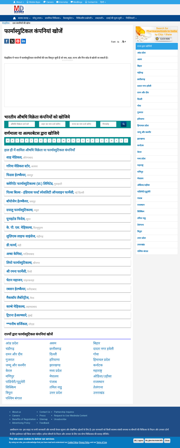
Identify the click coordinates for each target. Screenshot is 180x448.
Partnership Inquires (64, 412)
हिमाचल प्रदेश (143, 125)
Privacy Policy (84, 442)
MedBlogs (76, 2)
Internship (62, 2)
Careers (48, 2)
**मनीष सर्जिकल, (20, 324)
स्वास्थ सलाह (24, 18)
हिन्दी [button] (103, 2)
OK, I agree (138, 441)
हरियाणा (140, 119)
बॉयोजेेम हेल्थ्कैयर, (21, 201)
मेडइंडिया (6, 23)
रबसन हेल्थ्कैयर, (21, 289)
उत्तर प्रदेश (141, 238)
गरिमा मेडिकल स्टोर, (22, 166)
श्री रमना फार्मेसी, (19, 271)
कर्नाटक (140, 145)
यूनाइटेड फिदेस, (18, 219)
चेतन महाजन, (20, 280)
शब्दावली (99, 18)
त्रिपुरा (139, 231)
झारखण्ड (141, 138)
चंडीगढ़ (140, 72)
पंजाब (139, 198)
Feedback (44, 423)
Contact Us (91, 2)
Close (167, 441)
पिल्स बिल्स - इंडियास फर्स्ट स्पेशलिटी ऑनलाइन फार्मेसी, (45, 192)
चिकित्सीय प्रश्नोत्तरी (84, 18)
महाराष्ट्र (140, 165)
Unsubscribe (60, 419)
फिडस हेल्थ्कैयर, (19, 175)
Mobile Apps (33, 2)
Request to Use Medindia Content (70, 415)
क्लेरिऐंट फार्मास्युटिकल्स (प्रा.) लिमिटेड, (34, 184)
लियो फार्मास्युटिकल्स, (23, 263)
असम (139, 59)
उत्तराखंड (141, 244)
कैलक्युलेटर (68, 18)
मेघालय (140, 178)
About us (16, 412)
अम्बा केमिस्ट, (20, 254)
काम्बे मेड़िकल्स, (21, 307)
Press (43, 415)
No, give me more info (153, 441)
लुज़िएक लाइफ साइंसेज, (24, 236)
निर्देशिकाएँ (131, 18)
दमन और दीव (143, 92)
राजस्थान (141, 205)
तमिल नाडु (141, 218)
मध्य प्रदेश (141, 158)
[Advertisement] (66, 85)
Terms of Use (101, 442)
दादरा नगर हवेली (144, 86)
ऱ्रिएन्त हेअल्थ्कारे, (19, 315)
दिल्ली (139, 99)
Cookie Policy (73, 442)
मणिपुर (140, 172)
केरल (139, 152)
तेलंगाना (140, 225)
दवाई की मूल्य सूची (115, 18)
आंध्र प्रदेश (141, 52)
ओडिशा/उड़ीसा (143, 185)
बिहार (139, 66)
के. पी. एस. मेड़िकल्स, (24, 228)
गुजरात (140, 112)
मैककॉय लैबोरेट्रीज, (20, 298)
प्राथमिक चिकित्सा (53, 18)
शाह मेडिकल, (19, 157)
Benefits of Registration (24, 419)
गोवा (139, 105)
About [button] (18, 2)
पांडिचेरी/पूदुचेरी (143, 191)
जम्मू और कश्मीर (144, 132)
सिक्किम (140, 211)
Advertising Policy (21, 423)
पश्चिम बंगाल (142, 251)
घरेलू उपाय (38, 18)
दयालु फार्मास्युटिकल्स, (22, 210)
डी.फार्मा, (13, 245)
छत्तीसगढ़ (141, 79)
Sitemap (44, 419)
